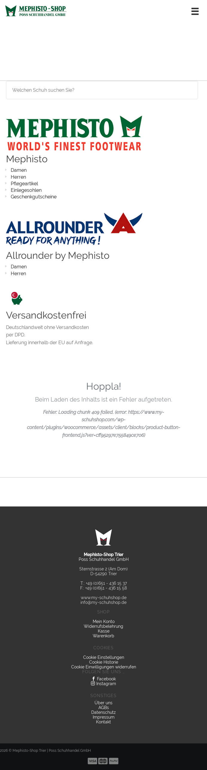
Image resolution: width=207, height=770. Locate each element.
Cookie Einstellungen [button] (103, 657)
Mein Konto (104, 621)
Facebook (104, 678)
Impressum (104, 717)
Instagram (103, 683)
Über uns (103, 702)
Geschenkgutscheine (34, 197)
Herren (18, 177)
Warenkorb (103, 635)
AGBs (103, 707)
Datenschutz (103, 712)
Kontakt (103, 722)
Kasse (103, 631)
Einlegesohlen (26, 190)
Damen (19, 170)
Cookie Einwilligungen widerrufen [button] (103, 667)
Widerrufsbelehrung (103, 626)
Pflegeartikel (24, 183)
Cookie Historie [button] (103, 662)
